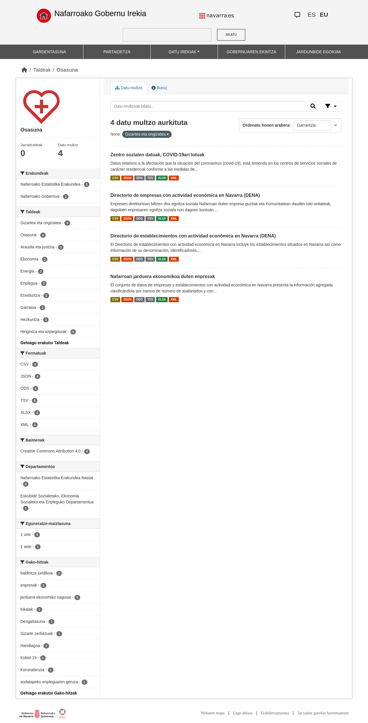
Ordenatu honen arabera (266, 125)
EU (324, 14)
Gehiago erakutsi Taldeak (44, 342)
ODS (139, 178)
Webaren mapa (213, 713)
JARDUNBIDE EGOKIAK (318, 52)
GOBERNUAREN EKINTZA (251, 52)
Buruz (159, 87)
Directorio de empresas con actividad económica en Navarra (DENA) (185, 195)
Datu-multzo (128, 87)
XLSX (162, 178)
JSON (127, 178)
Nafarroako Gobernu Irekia (100, 13)
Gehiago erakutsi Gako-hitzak (48, 693)
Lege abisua (242, 713)
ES (312, 14)
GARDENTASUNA (49, 52)
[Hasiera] (24, 70)
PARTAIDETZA (116, 52)
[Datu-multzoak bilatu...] (208, 106)
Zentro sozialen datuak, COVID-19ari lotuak (157, 154)
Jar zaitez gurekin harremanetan (323, 713)
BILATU (231, 34)
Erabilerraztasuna (275, 713)
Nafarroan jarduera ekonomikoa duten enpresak (162, 276)
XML (174, 178)
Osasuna (67, 70)
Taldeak (42, 70)
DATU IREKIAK (182, 52)
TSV (150, 178)
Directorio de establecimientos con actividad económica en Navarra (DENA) (193, 235)
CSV (115, 178)
